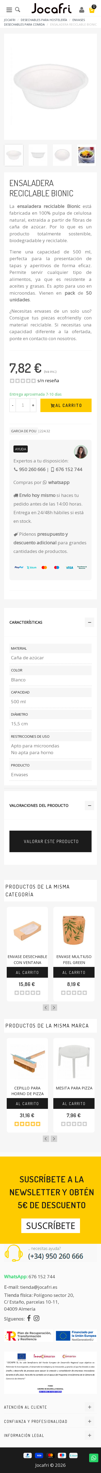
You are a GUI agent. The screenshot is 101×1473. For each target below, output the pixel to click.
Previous (46, 1007)
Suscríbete (50, 1225)
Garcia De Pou (23, 431)
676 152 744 (42, 1276)
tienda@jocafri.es (38, 1287)
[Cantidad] (23, 405)
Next (54, 1007)
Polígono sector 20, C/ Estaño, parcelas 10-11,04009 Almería (39, 1302)
